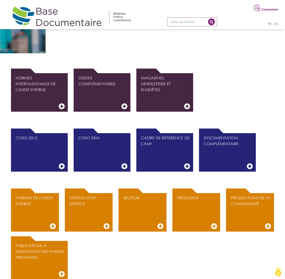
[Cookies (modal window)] (278, 272)
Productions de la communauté (251, 212)
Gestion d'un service (90, 212)
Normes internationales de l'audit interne (40, 92)
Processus (197, 212)
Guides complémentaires (102, 92)
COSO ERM (102, 152)
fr (269, 24)
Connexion (269, 9)
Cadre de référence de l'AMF (165, 152)
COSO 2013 (40, 152)
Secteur (143, 212)
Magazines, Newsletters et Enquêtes (165, 92)
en (276, 24)
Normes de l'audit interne (36, 212)
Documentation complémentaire (228, 152)
